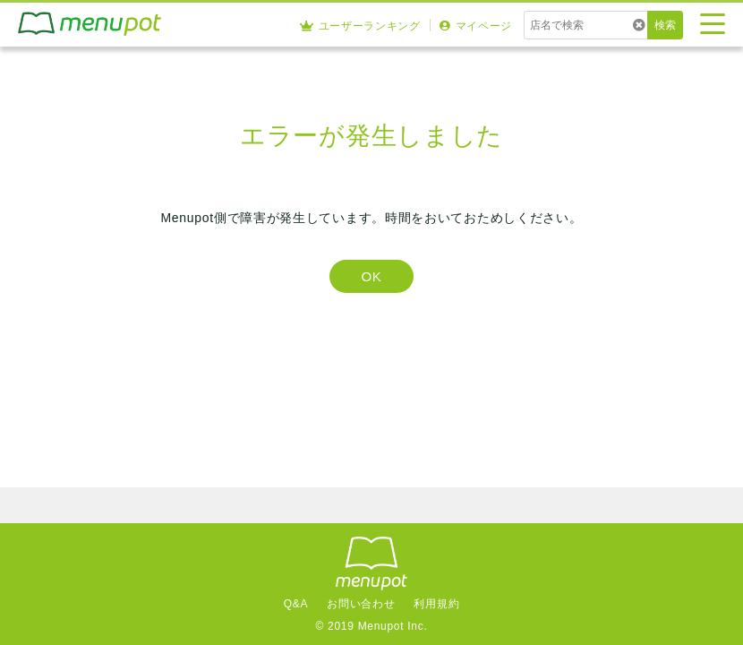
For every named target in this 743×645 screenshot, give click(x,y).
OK (371, 276)
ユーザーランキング (360, 26)
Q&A (296, 604)
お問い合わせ (361, 604)
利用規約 (436, 604)
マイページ (476, 26)
